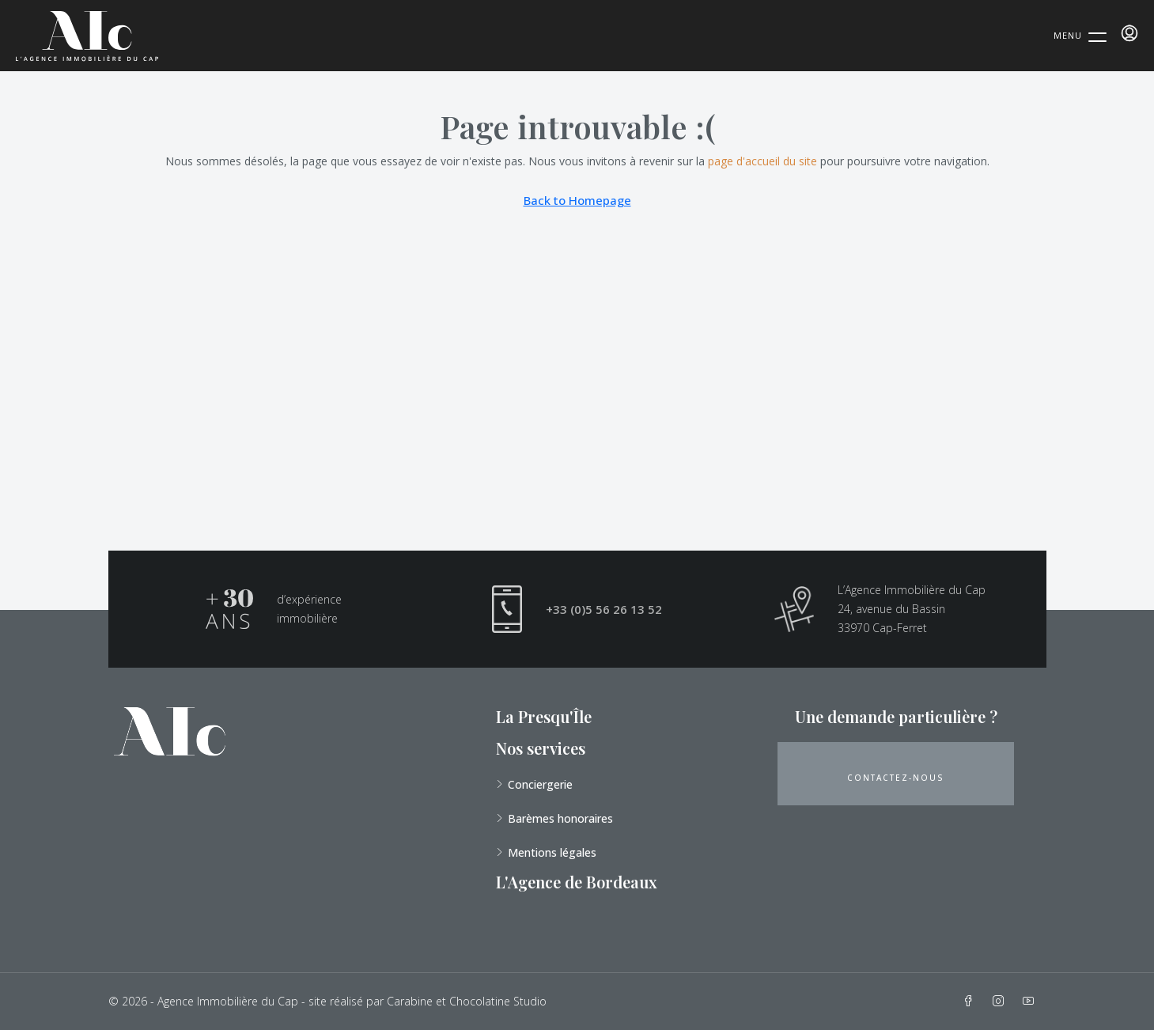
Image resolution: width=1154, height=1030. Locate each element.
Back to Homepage (577, 200)
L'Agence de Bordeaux (576, 881)
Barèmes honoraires (560, 818)
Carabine (410, 1001)
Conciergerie (540, 784)
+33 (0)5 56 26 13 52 (604, 609)
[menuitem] (1129, 33)
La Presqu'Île (544, 716)
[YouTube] (1031, 1001)
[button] (896, 773)
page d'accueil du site (762, 161)
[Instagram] (1001, 1001)
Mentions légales (552, 852)
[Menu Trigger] (1080, 34)
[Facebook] (971, 1001)
